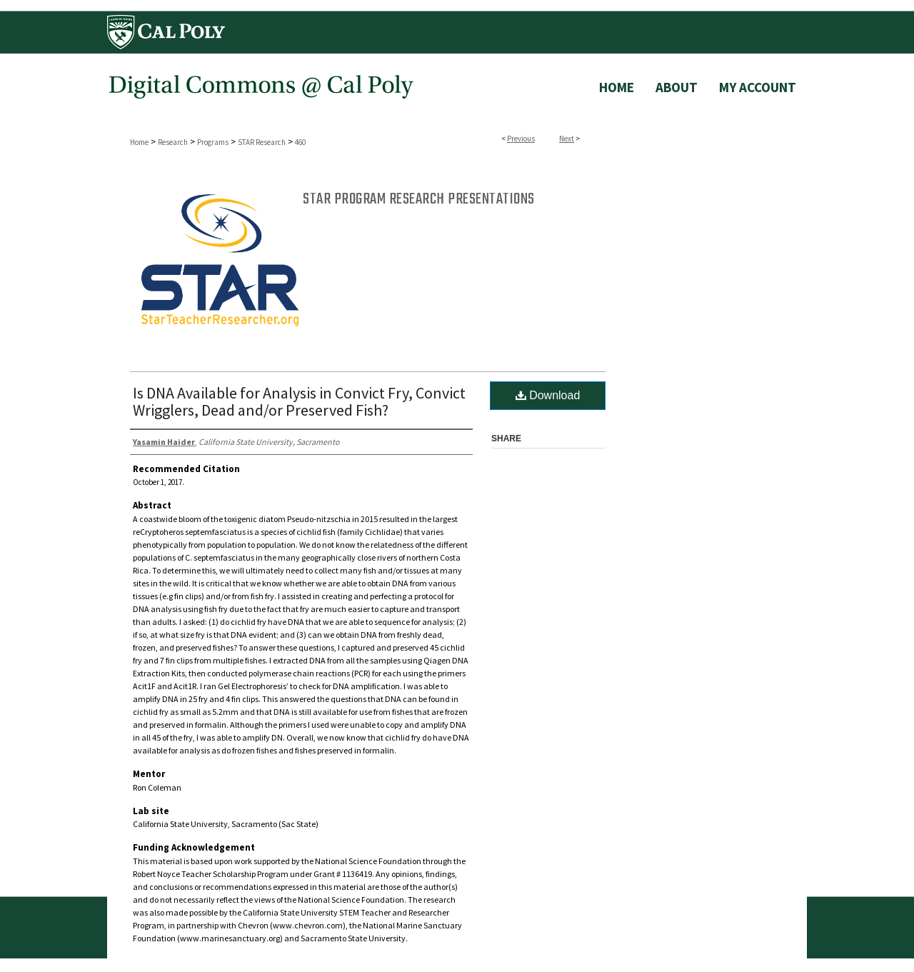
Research (173, 142)
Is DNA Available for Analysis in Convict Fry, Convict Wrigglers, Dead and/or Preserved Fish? (299, 401)
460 (300, 142)
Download (548, 395)
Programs (212, 142)
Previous (521, 139)
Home (139, 142)
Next (566, 139)
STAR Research (262, 142)
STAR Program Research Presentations (419, 199)
